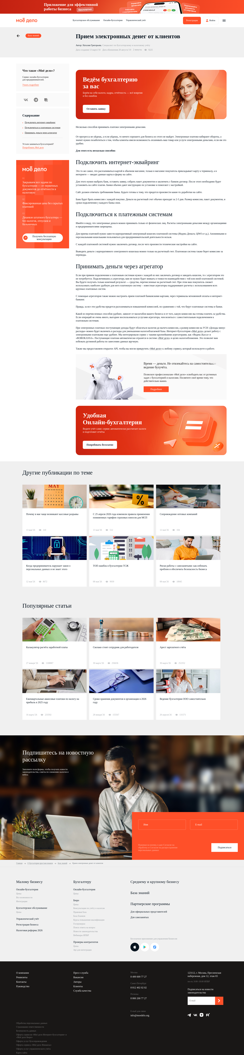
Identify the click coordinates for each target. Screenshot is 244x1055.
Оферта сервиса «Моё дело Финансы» (34, 1045)
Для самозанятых (139, 917)
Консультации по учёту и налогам (89, 908)
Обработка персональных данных (31, 1023)
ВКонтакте (26, 100)
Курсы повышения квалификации (88, 920)
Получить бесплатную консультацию (44, 237)
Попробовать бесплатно (100, 444)
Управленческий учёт (136, 20)
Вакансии (78, 977)
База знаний (139, 893)
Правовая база (80, 912)
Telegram (36, 100)
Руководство (22, 986)
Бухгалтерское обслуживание (86, 20)
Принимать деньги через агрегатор (41, 133)
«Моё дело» (197, 331)
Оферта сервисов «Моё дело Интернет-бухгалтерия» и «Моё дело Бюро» (41, 1036)
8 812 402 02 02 (138, 987)
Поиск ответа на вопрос (84, 927)
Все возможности (24, 897)
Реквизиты (21, 977)
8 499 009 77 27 (138, 976)
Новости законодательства (85, 931)
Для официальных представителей (148, 911)
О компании (22, 972)
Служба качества (82, 990)
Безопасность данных (26, 1031)
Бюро (76, 900)
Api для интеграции (82, 950)
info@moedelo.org (139, 1015)
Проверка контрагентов (85, 942)
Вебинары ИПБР (81, 935)
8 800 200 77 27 (138, 998)
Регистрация (192, 20)
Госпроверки (79, 924)
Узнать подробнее (30, 85)
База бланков (79, 916)
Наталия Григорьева (92, 45)
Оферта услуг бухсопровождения (31, 1041)
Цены (18, 893)
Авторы (77, 981)
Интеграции (21, 901)
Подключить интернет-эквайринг (40, 122)
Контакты (21, 981)
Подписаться (224, 847)
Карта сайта (21, 1053)
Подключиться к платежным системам (42, 127)
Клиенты (78, 986)
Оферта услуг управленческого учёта (33, 1049)
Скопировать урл (46, 100)
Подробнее (156, 389)
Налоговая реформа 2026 (29, 930)
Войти (212, 20)
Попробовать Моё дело (33, 147)
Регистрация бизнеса (27, 924)
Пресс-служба (80, 972)
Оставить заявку (96, 108)
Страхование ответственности (30, 1027)
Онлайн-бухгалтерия (112, 20)
